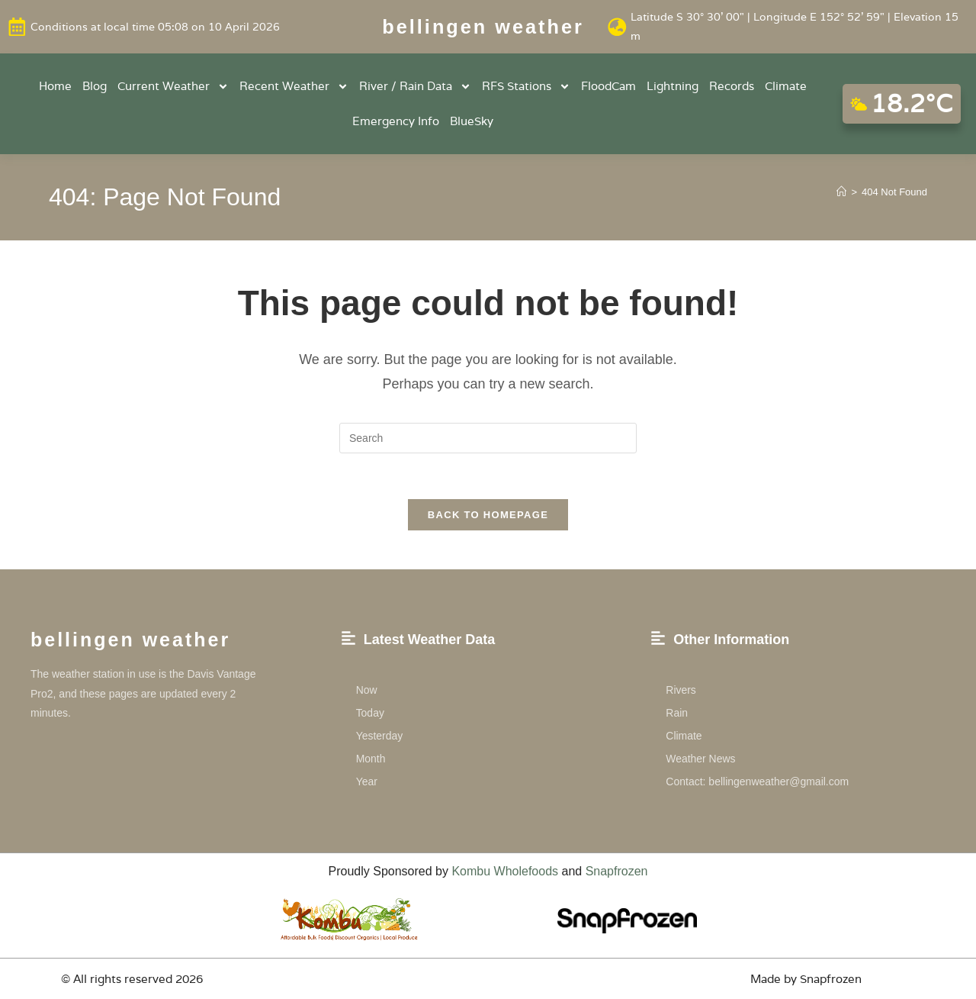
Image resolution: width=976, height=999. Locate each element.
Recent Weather (293, 86)
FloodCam (608, 86)
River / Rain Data (415, 86)
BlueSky (471, 121)
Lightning (672, 86)
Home (55, 86)
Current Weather (173, 86)
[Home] (841, 192)
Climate (786, 86)
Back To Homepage (488, 515)
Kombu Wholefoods (504, 871)
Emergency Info (395, 121)
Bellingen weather (483, 26)
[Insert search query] (488, 438)
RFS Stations (526, 86)
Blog (94, 86)
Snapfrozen (617, 871)
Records (731, 86)
